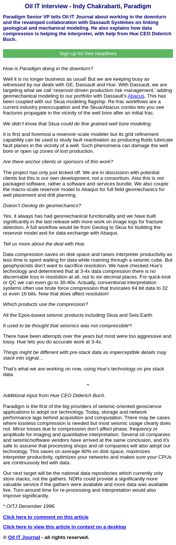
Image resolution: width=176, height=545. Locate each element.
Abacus (136, 96)
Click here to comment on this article (46, 517)
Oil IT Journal (24, 537)
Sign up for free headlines (88, 53)
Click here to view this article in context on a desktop (64, 527)
